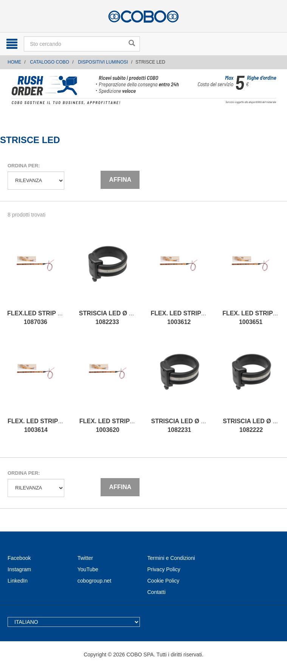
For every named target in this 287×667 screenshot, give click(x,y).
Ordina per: (24, 165)
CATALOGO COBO (49, 62)
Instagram (19, 569)
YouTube (88, 569)
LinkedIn (18, 581)
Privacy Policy (163, 569)
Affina (120, 179)
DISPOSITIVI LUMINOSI (103, 62)
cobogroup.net (95, 581)
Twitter (85, 558)
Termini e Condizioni (171, 558)
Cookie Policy (163, 581)
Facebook (19, 558)
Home (14, 62)
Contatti (156, 592)
